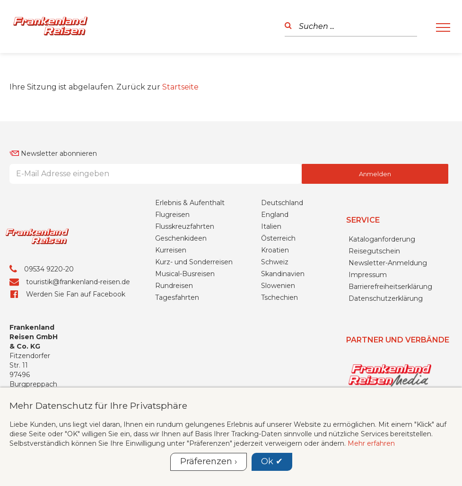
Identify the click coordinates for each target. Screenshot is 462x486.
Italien (271, 226)
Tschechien (279, 297)
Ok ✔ (272, 461)
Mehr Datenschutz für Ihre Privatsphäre (98, 405)
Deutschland (282, 202)
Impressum (368, 274)
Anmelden (375, 174)
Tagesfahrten (177, 297)
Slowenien (278, 285)
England (274, 214)
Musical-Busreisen (185, 274)
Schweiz (274, 262)
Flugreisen (172, 214)
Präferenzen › (208, 461)
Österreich (278, 238)
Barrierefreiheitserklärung (390, 286)
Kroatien (275, 250)
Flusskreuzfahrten (184, 226)
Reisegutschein (374, 251)
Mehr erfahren (371, 443)
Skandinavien (283, 274)
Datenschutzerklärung (386, 298)
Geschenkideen (181, 238)
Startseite (180, 86)
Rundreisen (174, 285)
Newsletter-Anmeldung (388, 263)
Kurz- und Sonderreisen (194, 262)
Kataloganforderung (382, 239)
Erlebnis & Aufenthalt (190, 202)
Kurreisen (170, 250)
